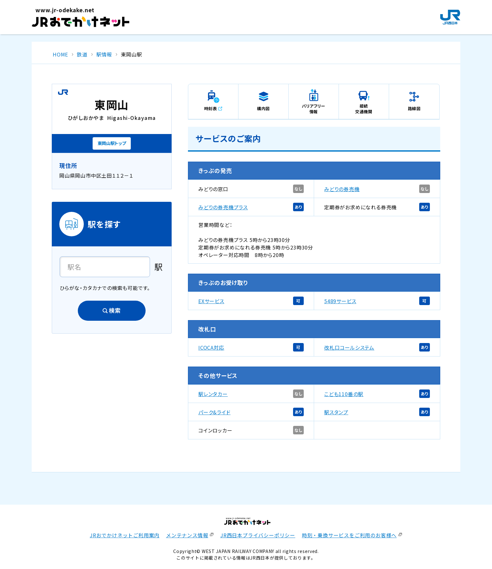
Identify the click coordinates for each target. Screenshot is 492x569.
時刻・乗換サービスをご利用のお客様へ (349, 535)
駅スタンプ (336, 412)
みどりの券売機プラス (223, 207)
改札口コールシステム (349, 347)
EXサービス (211, 301)
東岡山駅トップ (112, 143)
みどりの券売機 (342, 189)
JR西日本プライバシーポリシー (257, 535)
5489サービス (340, 301)
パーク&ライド (214, 412)
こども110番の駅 (343, 394)
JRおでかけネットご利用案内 (124, 535)
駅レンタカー (213, 394)
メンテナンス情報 (187, 535)
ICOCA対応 (211, 347)
